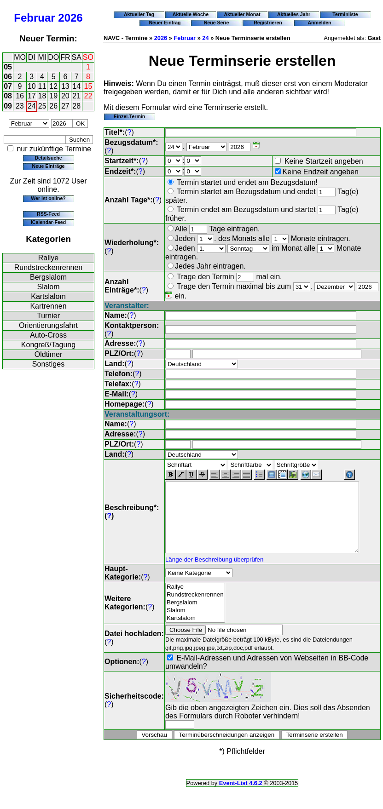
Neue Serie (216, 22)
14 (76, 86)
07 (8, 86)
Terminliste (345, 14)
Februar (34, 17)
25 (42, 106)
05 (8, 67)
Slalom (48, 287)
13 (65, 86)
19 (53, 96)
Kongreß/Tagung (48, 345)
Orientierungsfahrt (48, 325)
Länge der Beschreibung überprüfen (214, 565)
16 (20, 96)
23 (20, 106)
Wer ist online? (48, 198)
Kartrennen (48, 306)
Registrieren (268, 22)
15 (88, 86)
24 (32, 106)
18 (42, 96)
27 (65, 106)
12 (53, 86)
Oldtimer (48, 354)
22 (88, 96)
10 (32, 86)
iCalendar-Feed (48, 222)
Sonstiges (48, 364)
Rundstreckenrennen (48, 267)
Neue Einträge (48, 166)
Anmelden (319, 22)
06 (8, 76)
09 (8, 106)
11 (42, 86)
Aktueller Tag (139, 14)
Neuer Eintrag (164, 22)
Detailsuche (48, 158)
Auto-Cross (48, 335)
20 (65, 96)
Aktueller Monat (242, 14)
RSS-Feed (48, 214)
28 (76, 106)
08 (8, 96)
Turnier (48, 316)
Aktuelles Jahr (293, 14)
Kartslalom (48, 296)
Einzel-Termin (129, 116)
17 (32, 96)
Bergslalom (48, 277)
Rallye (48, 258)
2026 (70, 17)
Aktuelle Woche (191, 14)
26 (53, 106)
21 (76, 96)
